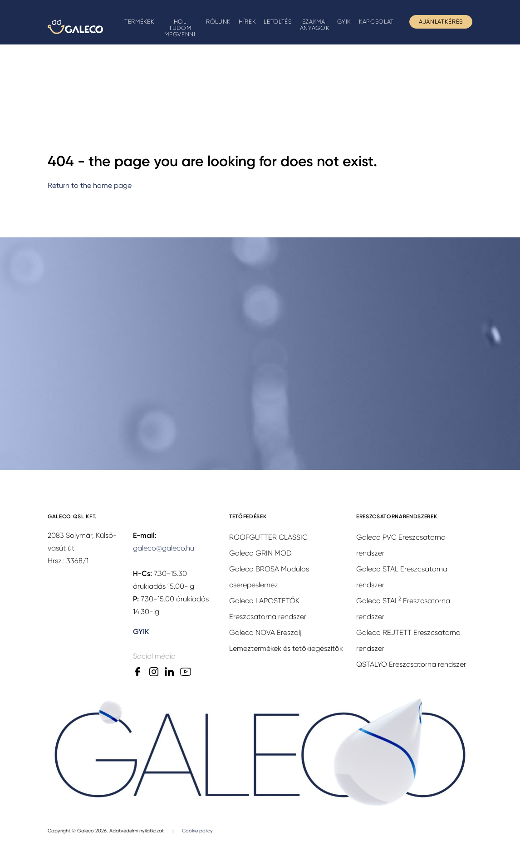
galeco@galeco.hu (163, 548)
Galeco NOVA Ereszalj (265, 632)
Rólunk (218, 21)
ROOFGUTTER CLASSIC (268, 537)
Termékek (139, 21)
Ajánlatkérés (441, 21)
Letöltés (277, 21)
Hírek (247, 21)
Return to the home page (90, 185)
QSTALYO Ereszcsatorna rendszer (411, 664)
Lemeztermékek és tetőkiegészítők (286, 648)
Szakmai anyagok (314, 24)
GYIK (344, 21)
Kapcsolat (376, 21)
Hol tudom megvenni (179, 28)
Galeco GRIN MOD (260, 553)
